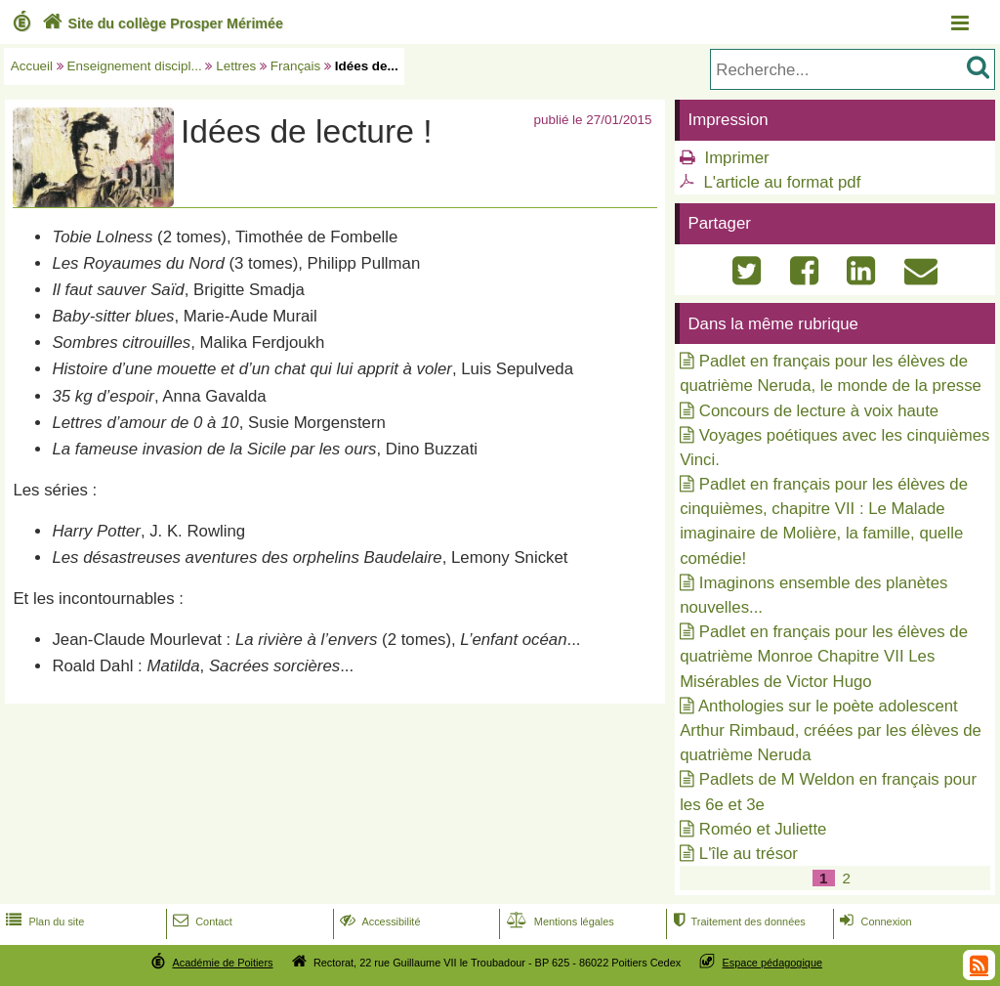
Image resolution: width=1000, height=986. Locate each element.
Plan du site (43, 921)
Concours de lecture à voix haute (818, 411)
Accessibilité (378, 921)
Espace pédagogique (773, 962)
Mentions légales (558, 921)
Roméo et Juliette (763, 829)
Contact (200, 921)
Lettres (236, 66)
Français (296, 66)
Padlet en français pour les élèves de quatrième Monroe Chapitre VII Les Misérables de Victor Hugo (824, 656)
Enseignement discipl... (134, 66)
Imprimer (736, 158)
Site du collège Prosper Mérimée (160, 23)
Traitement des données (737, 921)
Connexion (873, 921)
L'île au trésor (748, 853)
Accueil (32, 66)
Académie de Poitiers (222, 962)
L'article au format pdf (781, 182)
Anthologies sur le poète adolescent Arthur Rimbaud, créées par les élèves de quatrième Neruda (830, 730)
